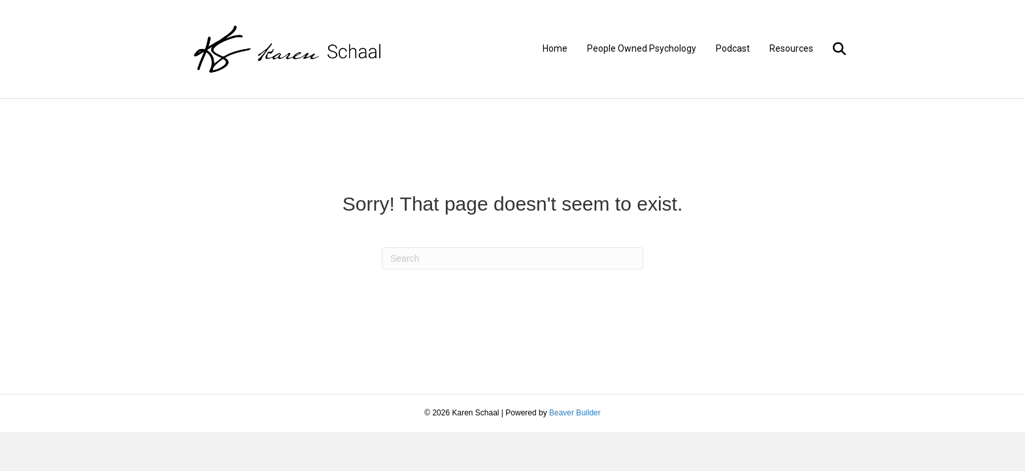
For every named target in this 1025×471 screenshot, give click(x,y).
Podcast (733, 48)
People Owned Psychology (641, 48)
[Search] (834, 49)
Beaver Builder (575, 412)
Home (555, 48)
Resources (791, 48)
